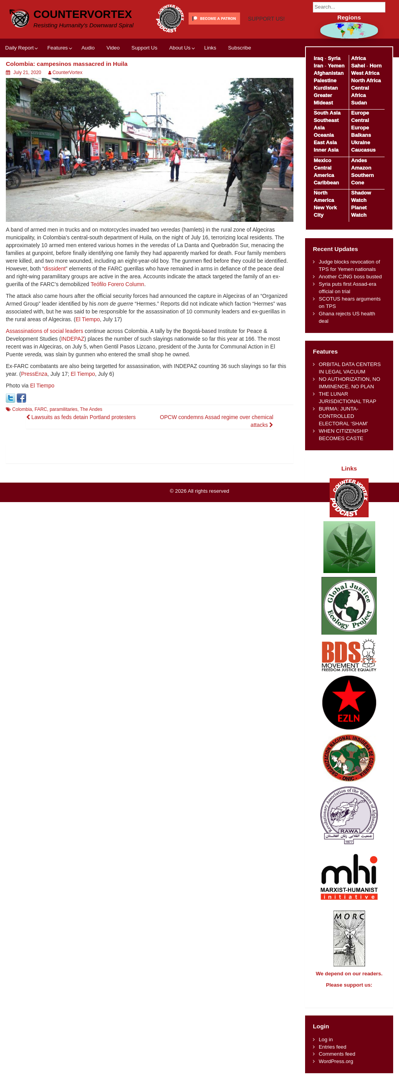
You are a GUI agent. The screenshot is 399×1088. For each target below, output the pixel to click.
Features (57, 76)
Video (113, 76)
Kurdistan (326, 88)
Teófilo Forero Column (117, 312)
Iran (318, 66)
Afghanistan (329, 73)
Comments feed (337, 1061)
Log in (326, 1046)
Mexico (322, 160)
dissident (54, 297)
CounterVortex (83, 13)
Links (210, 76)
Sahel (358, 66)
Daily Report (19, 76)
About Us (180, 76)
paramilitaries (63, 437)
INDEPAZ (73, 367)
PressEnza (34, 402)
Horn (375, 66)
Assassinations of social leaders (44, 359)
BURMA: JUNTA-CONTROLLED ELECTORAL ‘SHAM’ (343, 416)
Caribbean (326, 183)
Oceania (324, 135)
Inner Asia (326, 150)
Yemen (336, 66)
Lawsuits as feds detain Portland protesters (81, 445)
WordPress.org (336, 1068)
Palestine (325, 80)
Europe (360, 113)
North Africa (366, 80)
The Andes (91, 437)
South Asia (327, 113)
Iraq (318, 58)
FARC (41, 437)
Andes (359, 160)
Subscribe (239, 76)
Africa (358, 58)
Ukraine (360, 142)
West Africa (365, 73)
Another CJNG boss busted (350, 277)
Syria (334, 58)
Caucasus (363, 150)
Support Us (144, 76)
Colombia (22, 437)
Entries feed (332, 1054)
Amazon (361, 168)
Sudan (359, 103)
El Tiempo (88, 347)
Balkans (361, 135)
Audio (88, 76)
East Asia (325, 142)
